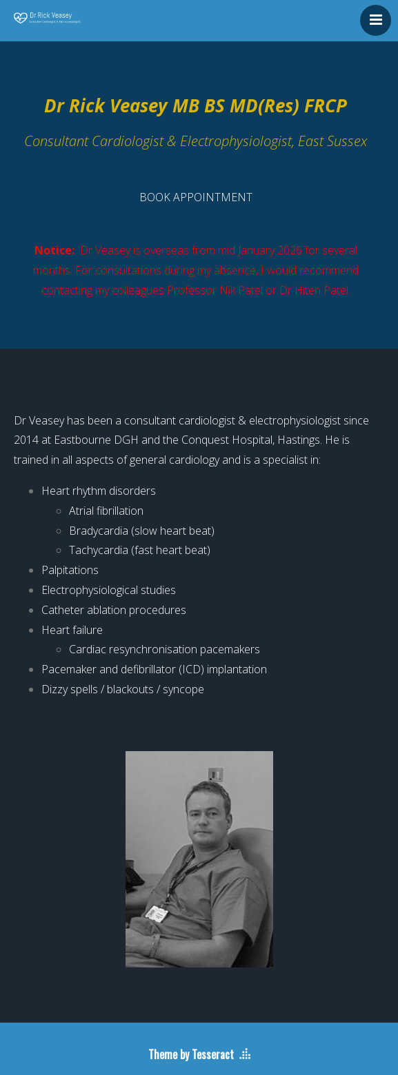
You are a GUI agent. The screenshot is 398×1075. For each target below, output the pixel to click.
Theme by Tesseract (191, 1054)
